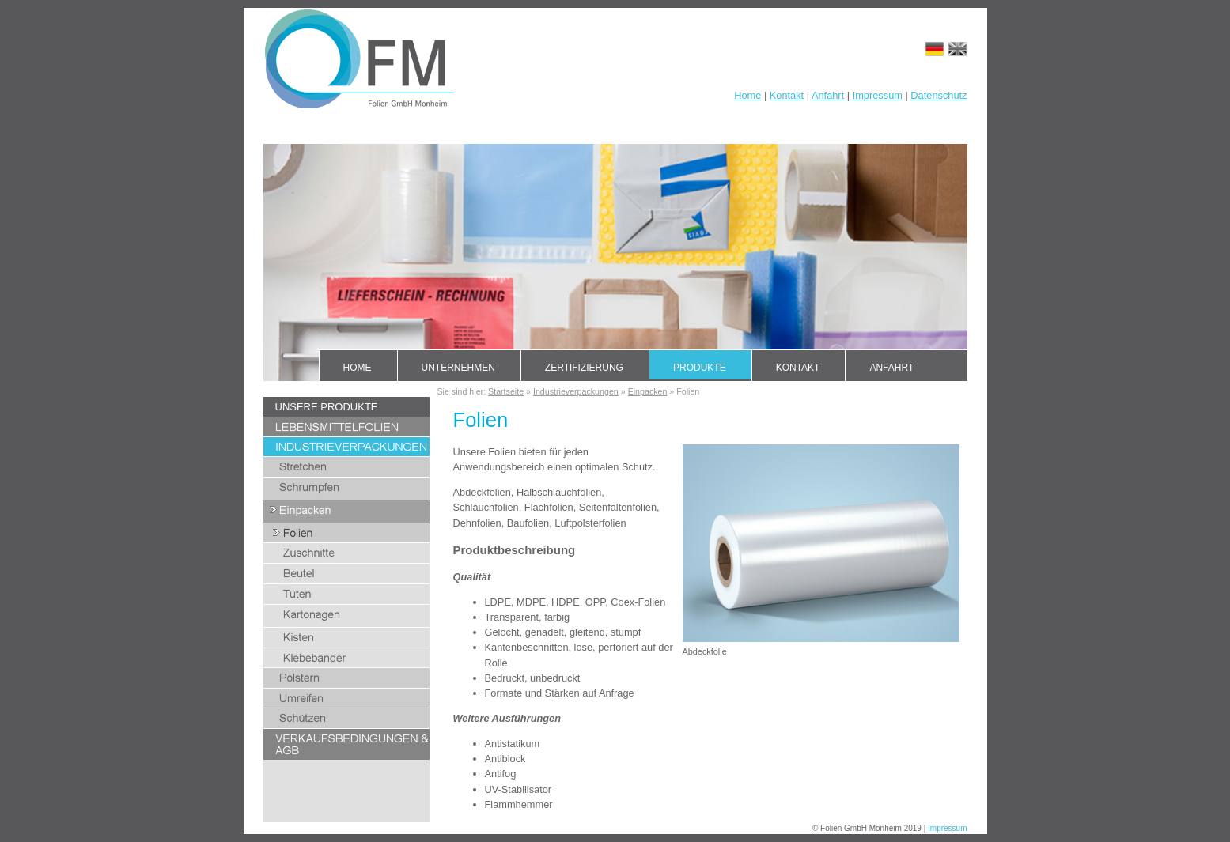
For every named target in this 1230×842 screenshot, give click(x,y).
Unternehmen (458, 367)
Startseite (506, 391)
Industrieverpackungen (576, 391)
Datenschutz (938, 95)
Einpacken (648, 391)
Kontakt (787, 95)
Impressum (878, 95)
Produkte (699, 367)
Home (747, 95)
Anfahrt (828, 95)
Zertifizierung (584, 367)
